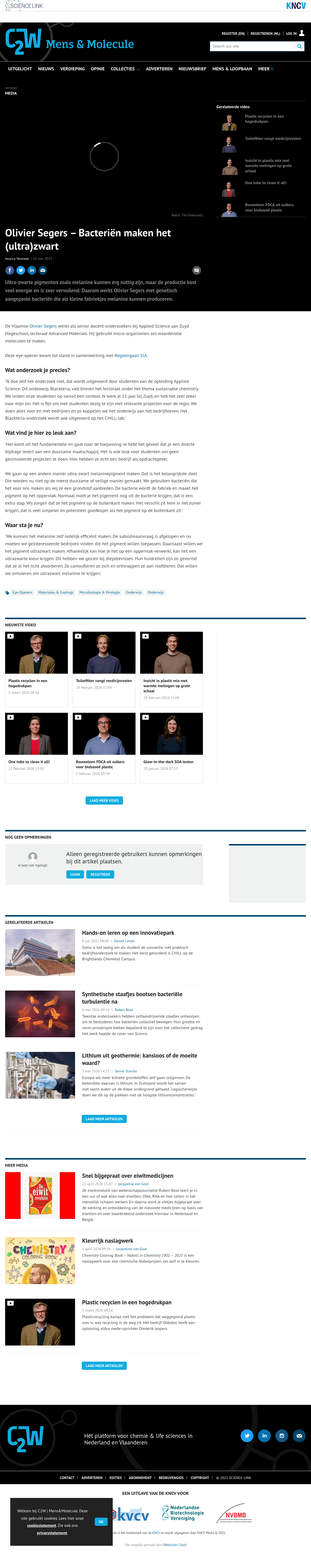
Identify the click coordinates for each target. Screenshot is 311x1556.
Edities (116, 1477)
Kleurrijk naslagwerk (107, 1240)
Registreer (100, 874)
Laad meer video (104, 800)
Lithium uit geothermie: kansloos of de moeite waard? (139, 1059)
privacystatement (52, 1532)
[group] (264, 68)
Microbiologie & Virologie (99, 592)
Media (11, 93)
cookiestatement (41, 1525)
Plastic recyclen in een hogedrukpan (264, 119)
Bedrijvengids (171, 1477)
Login (75, 874)
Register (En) (233, 33)
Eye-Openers (22, 592)
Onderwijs (133, 592)
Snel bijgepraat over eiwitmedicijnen (127, 1175)
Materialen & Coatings (56, 592)
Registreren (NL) (265, 33)
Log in (291, 33)
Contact (67, 1477)
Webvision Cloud (174, 1545)
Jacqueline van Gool (133, 1184)
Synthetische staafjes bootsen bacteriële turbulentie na (132, 997)
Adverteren (91, 1477)
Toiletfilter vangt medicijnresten (273, 138)
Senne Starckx (126, 1071)
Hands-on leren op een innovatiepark (128, 932)
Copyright (200, 1477)
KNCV (156, 1533)
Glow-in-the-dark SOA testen (168, 761)
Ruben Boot (124, 1009)
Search (299, 46)
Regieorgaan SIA (131, 355)
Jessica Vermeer (17, 258)
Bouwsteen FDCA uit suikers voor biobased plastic (269, 207)
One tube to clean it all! (265, 182)
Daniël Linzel (124, 941)
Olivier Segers (43, 326)
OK (101, 1521)
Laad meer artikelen (104, 1119)
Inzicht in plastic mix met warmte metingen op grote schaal (268, 165)
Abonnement (140, 1477)
